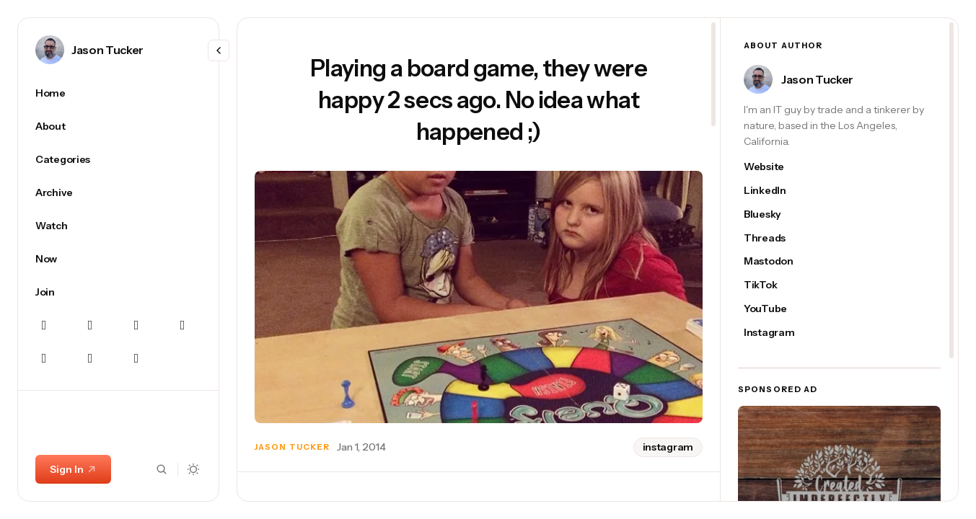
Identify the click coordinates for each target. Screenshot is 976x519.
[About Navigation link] (118, 126)
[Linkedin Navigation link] (182, 325)
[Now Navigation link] (118, 258)
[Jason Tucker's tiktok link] (776, 285)
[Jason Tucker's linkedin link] (776, 191)
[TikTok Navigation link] (136, 358)
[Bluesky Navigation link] (44, 325)
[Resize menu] (218, 50)
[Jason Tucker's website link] (776, 167)
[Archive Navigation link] (118, 192)
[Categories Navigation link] (118, 159)
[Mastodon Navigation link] (136, 325)
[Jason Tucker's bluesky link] (776, 214)
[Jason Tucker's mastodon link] (776, 261)
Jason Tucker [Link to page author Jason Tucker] (107, 50)
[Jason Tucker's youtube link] (776, 309)
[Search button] (161, 469)
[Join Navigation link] (118, 292)
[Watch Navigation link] (118, 225)
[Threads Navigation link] (44, 358)
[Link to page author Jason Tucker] (49, 49)
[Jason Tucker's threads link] (776, 238)
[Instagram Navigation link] (90, 325)
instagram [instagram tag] (668, 446)
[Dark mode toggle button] (193, 469)
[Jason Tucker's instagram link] (776, 333)
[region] (118, 290)
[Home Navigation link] (118, 93)
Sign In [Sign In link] (73, 469)
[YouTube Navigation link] (90, 358)
